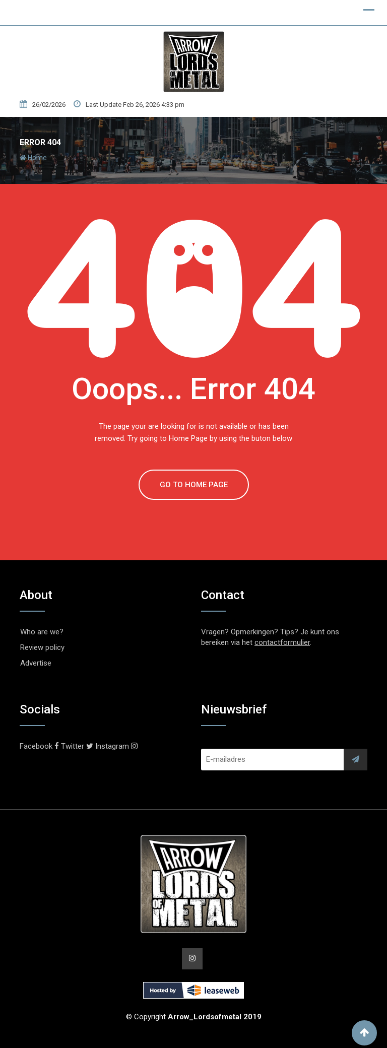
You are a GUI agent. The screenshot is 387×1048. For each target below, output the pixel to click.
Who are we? (41, 631)
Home (33, 158)
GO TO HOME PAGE (194, 484)
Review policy (42, 647)
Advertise (35, 663)
